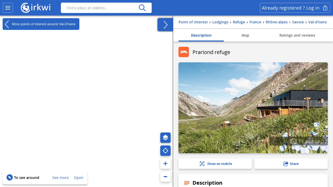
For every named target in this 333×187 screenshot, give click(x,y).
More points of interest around (39, 24)
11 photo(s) (308, 140)
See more (60, 177)
